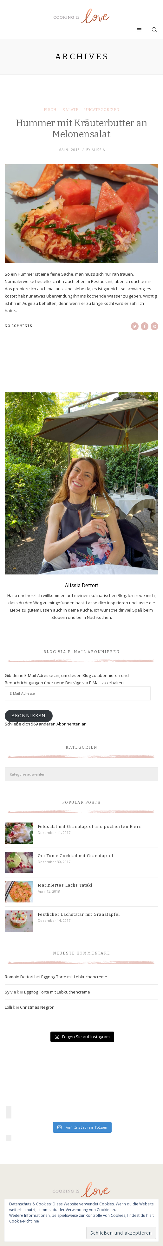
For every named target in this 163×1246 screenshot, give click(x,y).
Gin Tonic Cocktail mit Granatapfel (75, 855)
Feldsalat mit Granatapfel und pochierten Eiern (90, 826)
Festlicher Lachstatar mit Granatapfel (79, 914)
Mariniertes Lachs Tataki (65, 885)
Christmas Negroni (37, 1007)
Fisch (50, 110)
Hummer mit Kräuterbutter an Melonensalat (81, 129)
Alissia (98, 150)
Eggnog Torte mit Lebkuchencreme (74, 977)
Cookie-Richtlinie (24, 1221)
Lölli (8, 1007)
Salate (70, 110)
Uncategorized (102, 110)
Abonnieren (28, 715)
